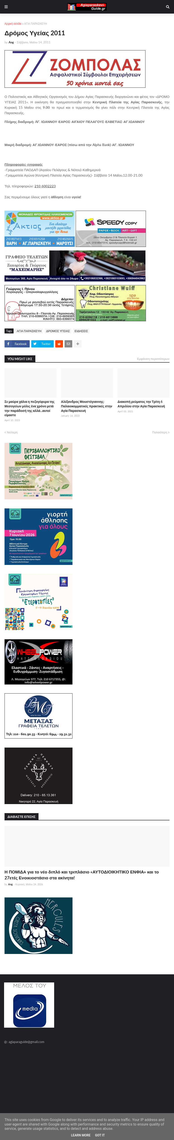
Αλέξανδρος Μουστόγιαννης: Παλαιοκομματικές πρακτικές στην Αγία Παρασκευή (86, 406)
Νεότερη (12, 432)
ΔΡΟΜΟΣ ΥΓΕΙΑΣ (58, 331)
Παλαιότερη (159, 432)
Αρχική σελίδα (13, 23)
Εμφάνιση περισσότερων (153, 359)
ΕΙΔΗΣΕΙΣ (81, 331)
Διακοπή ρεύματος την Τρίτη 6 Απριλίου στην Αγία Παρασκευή (141, 404)
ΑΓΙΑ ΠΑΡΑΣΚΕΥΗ (35, 23)
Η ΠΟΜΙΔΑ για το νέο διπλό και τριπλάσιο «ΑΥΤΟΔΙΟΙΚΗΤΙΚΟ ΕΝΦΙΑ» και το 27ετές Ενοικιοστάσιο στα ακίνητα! (82, 874)
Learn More (80, 1135)
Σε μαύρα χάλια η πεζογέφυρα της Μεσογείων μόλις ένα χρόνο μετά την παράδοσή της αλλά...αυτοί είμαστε (30, 408)
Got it (100, 1135)
